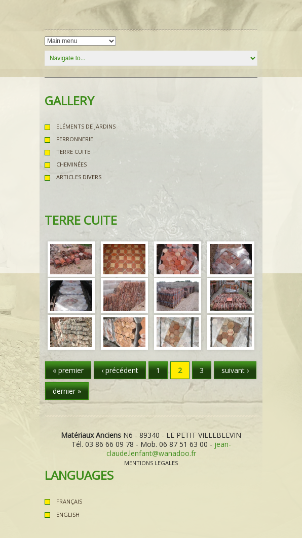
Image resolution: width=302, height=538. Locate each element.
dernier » (67, 391)
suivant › (235, 370)
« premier (68, 370)
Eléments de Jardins (86, 126)
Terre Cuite (73, 151)
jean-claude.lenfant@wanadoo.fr (168, 448)
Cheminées (71, 164)
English (68, 514)
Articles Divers (78, 177)
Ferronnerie (74, 139)
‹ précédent (119, 370)
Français (69, 501)
